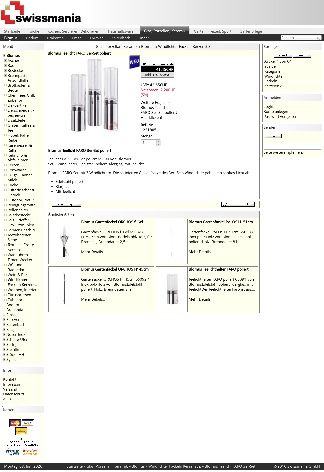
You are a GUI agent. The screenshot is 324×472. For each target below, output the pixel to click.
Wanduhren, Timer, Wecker (20, 257)
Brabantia (55, 37)
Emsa (76, 37)
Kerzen (13, 164)
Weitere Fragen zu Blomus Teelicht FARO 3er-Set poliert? (159, 110)
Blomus (10, 37)
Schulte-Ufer (17, 339)
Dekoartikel (17, 105)
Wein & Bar (17, 274)
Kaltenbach (120, 37)
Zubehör (15, 299)
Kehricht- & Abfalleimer (18, 157)
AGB (7, 398)
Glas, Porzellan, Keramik (164, 30)
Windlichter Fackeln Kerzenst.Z (184, 46)
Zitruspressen (19, 294)
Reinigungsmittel (22, 204)
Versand (10, 389)
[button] (158, 141)
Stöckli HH (15, 354)
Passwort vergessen (280, 116)
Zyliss (11, 359)
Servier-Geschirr (21, 229)
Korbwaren (17, 169)
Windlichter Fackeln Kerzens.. (22, 282)
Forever (96, 37)
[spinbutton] (149, 142)
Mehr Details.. (93, 251)
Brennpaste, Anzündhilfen (19, 78)
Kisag (10, 329)
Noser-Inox (15, 334)
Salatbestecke (19, 214)
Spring (11, 344)
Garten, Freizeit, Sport (212, 31)
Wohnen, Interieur (23, 289)
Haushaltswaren (122, 31)
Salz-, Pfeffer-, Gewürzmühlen (21, 222)
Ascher (13, 60)
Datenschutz (13, 394)
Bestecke (15, 70)
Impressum (13, 384)
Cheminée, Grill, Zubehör (21, 98)
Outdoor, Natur (21, 199)
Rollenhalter (18, 209)
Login (268, 106)
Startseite (12, 31)
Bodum (32, 37)
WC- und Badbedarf (17, 267)
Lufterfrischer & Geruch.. (21, 192)
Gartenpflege (251, 31)
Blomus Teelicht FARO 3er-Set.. (231, 466)
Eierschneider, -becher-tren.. (21, 113)
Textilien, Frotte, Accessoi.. (21, 247)
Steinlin (12, 349)
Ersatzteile (16, 120)
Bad (11, 65)
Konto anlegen (276, 111)
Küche (34, 31)
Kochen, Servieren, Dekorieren (73, 31)
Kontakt (9, 379)
